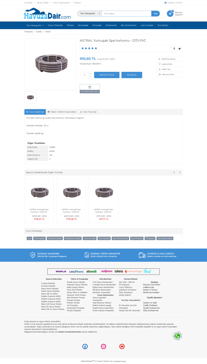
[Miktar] (84, 75)
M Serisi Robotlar (48, 286)
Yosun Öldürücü (125, 287)
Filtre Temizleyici (125, 292)
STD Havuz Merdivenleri (103, 282)
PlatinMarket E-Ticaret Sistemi (95, 361)
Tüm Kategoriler (33, 25)
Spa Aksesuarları (164, 238)
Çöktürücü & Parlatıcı (127, 290)
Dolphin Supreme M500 (51, 296)
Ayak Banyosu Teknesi (102, 303)
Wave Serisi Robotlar (49, 289)
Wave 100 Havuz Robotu (51, 304)
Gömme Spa (89, 238)
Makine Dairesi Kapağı (102, 305)
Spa (29, 238)
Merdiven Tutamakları (101, 292)
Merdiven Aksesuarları (102, 290)
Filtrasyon (150, 238)
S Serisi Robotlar (48, 283)
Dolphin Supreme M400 (51, 301)
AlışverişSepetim (179, 13)
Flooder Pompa (73, 303)
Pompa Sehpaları (74, 310)
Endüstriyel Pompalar (75, 308)
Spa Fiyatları (104, 238)
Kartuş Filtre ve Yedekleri (77, 292)
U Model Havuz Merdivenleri (104, 285)
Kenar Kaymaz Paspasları (103, 310)
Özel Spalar (39, 238)
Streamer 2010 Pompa (76, 295)
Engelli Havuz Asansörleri (103, 308)
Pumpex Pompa (73, 300)
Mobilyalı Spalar (55, 238)
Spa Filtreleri (136, 238)
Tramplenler (97, 300)
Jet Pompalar (72, 305)
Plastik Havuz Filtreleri (76, 282)
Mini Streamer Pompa (76, 298)
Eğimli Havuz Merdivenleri (103, 287)
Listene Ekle (165, 64)
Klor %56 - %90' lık (127, 282)
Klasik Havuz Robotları (50, 291)
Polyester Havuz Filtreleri (77, 285)
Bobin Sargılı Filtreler (75, 287)
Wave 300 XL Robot (49, 294)
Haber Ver (165, 69)
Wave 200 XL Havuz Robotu (53, 309)
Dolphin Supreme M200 (51, 299)
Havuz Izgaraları (99, 298)
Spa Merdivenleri (120, 238)
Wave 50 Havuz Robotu (51, 307)
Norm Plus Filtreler (74, 290)
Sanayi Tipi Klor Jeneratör (129, 310)
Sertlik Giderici (125, 295)
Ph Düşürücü (124, 285)
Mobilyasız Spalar (73, 238)
